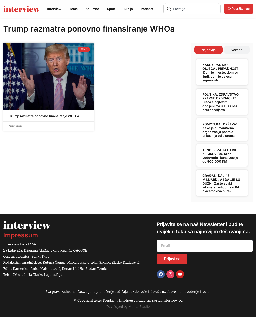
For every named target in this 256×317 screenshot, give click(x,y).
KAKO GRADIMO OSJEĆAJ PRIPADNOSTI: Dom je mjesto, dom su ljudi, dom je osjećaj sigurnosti (221, 72)
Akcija (128, 9)
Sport (111, 9)
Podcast (147, 9)
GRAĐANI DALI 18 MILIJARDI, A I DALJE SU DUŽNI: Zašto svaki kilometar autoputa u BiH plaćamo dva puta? (221, 183)
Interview (54, 9)
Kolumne (92, 9)
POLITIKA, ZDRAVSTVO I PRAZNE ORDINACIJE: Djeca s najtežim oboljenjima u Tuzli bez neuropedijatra (221, 102)
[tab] (208, 50)
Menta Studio (139, 307)
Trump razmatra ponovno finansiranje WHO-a (44, 116)
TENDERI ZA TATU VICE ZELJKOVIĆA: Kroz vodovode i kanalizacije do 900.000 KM (220, 156)
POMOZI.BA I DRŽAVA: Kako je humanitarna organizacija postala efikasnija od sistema (219, 130)
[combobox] (192, 8)
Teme (73, 9)
